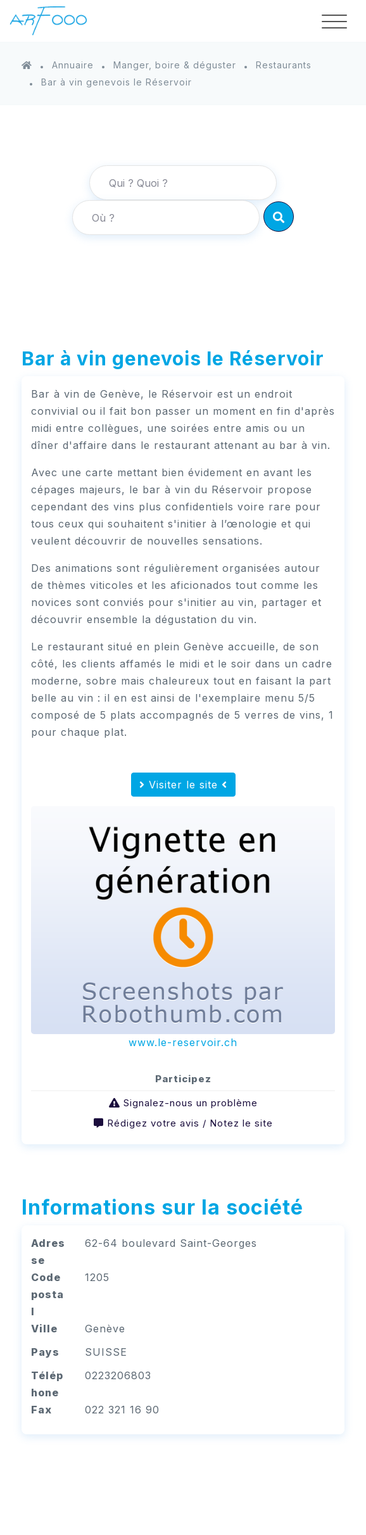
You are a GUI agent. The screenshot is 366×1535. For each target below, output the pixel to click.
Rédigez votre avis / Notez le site (190, 1123)
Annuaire (73, 65)
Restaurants (284, 65)
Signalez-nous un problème (190, 1103)
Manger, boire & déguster (174, 65)
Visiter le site (183, 784)
